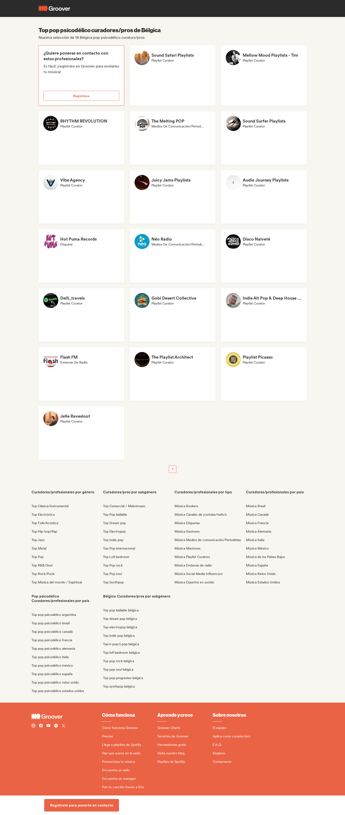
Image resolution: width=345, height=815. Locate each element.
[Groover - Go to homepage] (67, 716)
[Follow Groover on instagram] (33, 726)
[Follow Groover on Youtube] (48, 726)
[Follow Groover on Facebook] (41, 726)
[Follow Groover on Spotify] (56, 726)
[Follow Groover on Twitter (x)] (63, 726)
